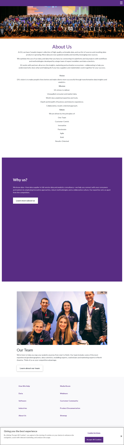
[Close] (121, 436)
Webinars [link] (64, 393)
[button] (25, 201)
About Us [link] (22, 415)
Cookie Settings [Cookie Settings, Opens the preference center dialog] (94, 433)
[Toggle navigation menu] (121, 3)
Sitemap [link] (63, 415)
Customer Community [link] (69, 401)
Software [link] (22, 401)
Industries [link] (23, 408)
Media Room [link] (65, 386)
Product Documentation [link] (70, 408)
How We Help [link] (24, 386)
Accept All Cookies (94, 440)
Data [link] (21, 393)
